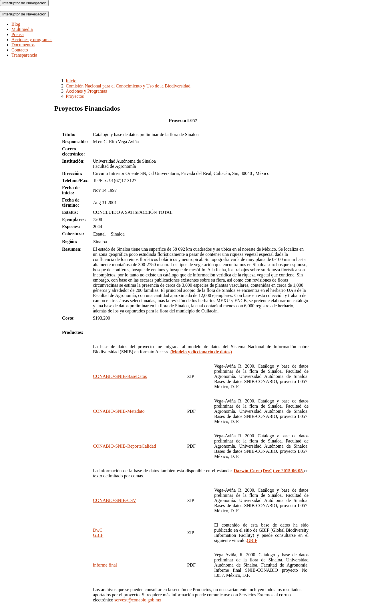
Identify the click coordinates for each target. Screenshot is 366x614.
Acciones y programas (31, 39)
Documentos (23, 44)
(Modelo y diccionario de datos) (201, 351)
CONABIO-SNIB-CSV (114, 500)
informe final (105, 565)
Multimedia (22, 29)
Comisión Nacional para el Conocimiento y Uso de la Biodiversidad (128, 85)
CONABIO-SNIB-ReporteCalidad (124, 446)
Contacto (19, 49)
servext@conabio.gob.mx (137, 599)
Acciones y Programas (86, 91)
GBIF (252, 540)
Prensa (17, 34)
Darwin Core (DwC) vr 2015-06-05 (269, 470)
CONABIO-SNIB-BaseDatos (120, 376)
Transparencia (24, 55)
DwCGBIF (98, 533)
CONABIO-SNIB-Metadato (118, 411)
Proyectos (75, 96)
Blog (15, 24)
